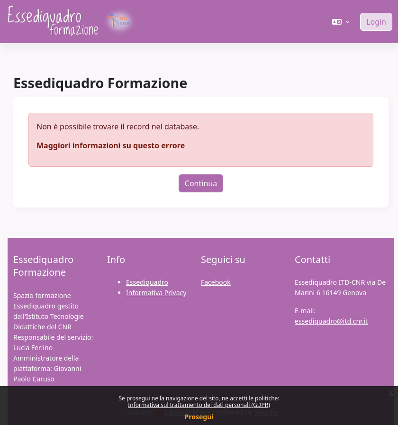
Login (376, 22)
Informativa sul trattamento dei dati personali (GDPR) (199, 405)
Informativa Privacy (156, 292)
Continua (201, 183)
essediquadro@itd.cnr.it (331, 321)
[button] (341, 22)
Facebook (216, 282)
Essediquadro (147, 282)
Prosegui (199, 416)
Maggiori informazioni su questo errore (110, 145)
